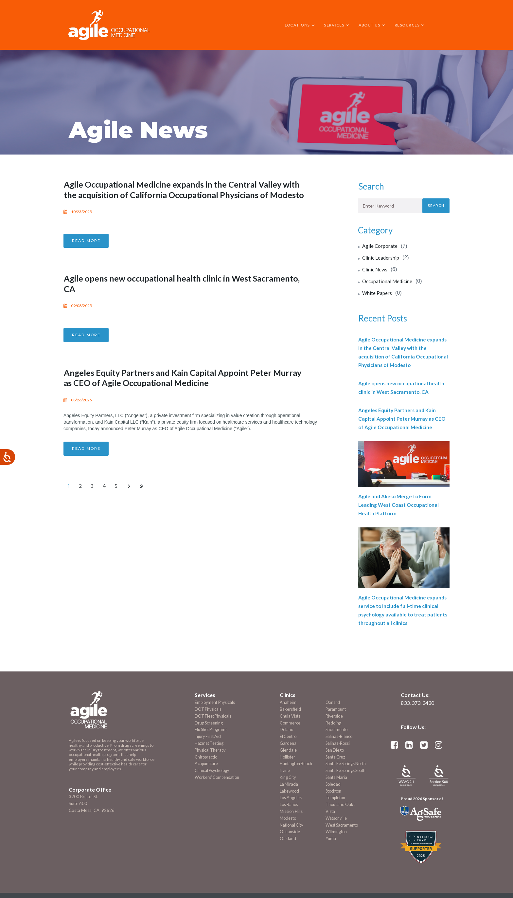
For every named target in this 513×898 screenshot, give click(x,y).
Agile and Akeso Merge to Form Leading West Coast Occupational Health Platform (400, 504)
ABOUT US (372, 25)
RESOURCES (410, 25)
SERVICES (336, 25)
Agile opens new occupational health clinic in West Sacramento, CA (168, 292)
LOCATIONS (300, 25)
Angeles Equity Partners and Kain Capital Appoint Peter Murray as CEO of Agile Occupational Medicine (178, 386)
